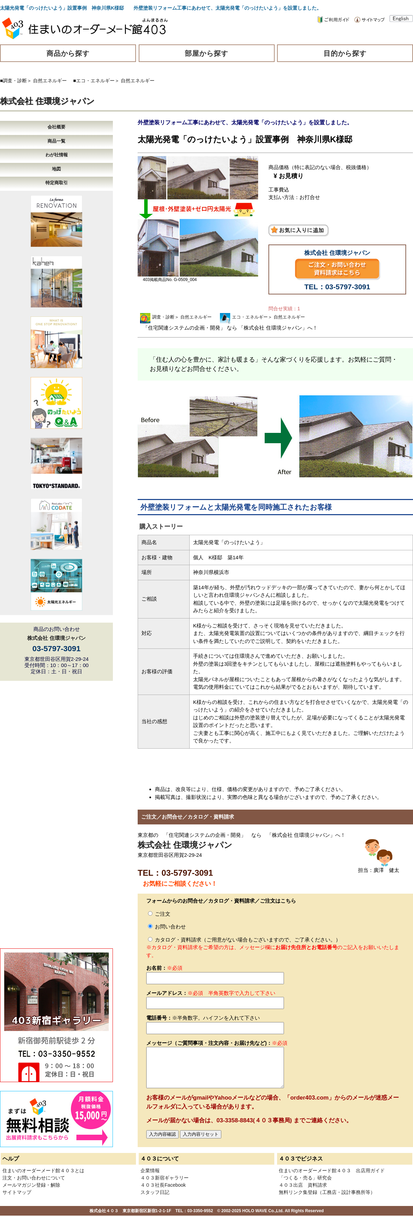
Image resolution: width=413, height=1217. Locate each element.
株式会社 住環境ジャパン (47, 101)
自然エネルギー (50, 80)
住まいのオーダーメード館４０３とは (43, 1170)
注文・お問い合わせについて (33, 1177)
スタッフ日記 (154, 1192)
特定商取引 (56, 182)
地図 (56, 168)
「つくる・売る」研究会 (305, 1177)
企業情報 (150, 1170)
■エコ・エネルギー (94, 80)
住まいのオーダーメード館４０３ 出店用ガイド (332, 1170)
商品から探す (68, 53)
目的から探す (345, 53)
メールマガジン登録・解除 (31, 1185)
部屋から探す (206, 53)
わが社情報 (56, 154)
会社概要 (56, 126)
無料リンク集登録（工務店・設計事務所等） (327, 1192)
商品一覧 (56, 141)
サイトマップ (16, 1192)
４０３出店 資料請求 (303, 1185)
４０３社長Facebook (163, 1185)
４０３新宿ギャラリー (164, 1177)
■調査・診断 (13, 80)
